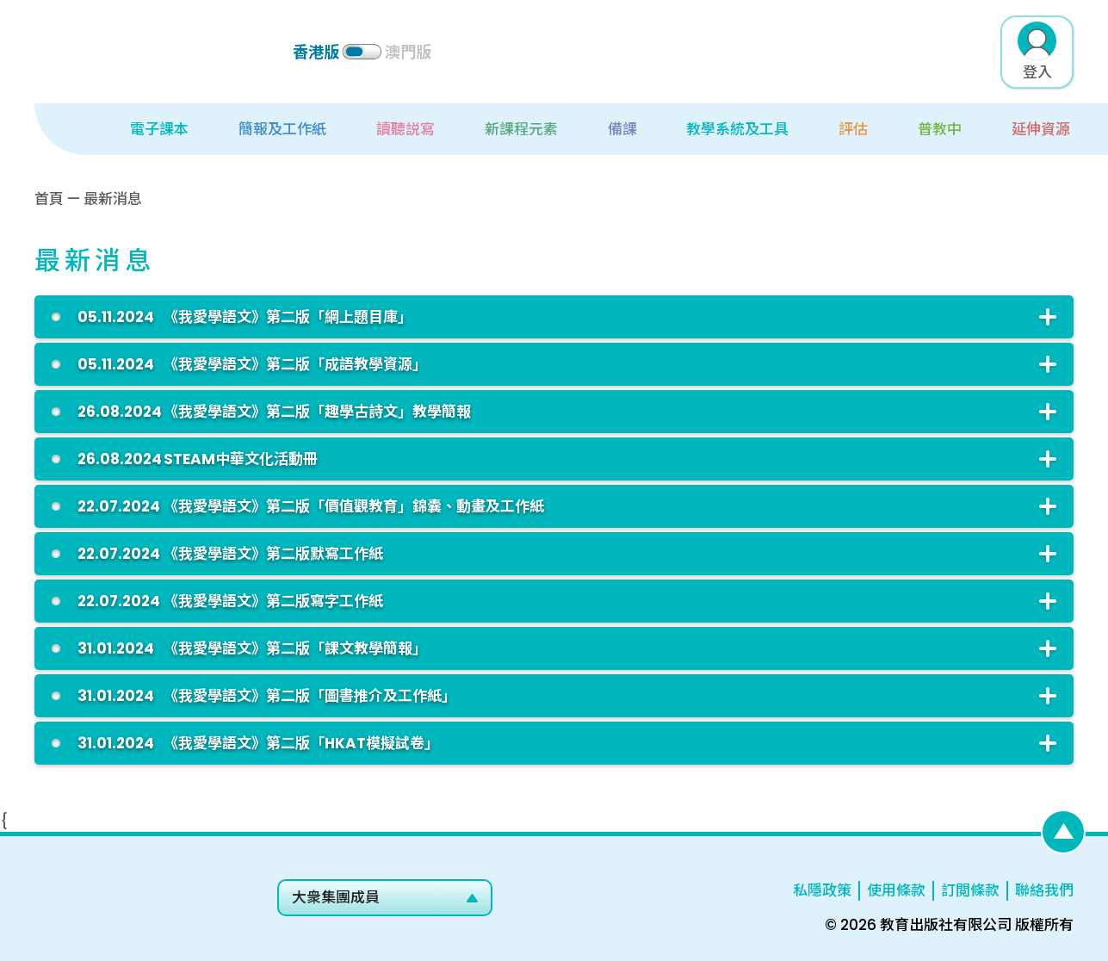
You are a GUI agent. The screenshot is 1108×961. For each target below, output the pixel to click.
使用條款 (896, 890)
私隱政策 (822, 890)
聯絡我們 (1044, 890)
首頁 (49, 199)
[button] (139, 129)
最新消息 (113, 199)
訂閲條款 (970, 890)
